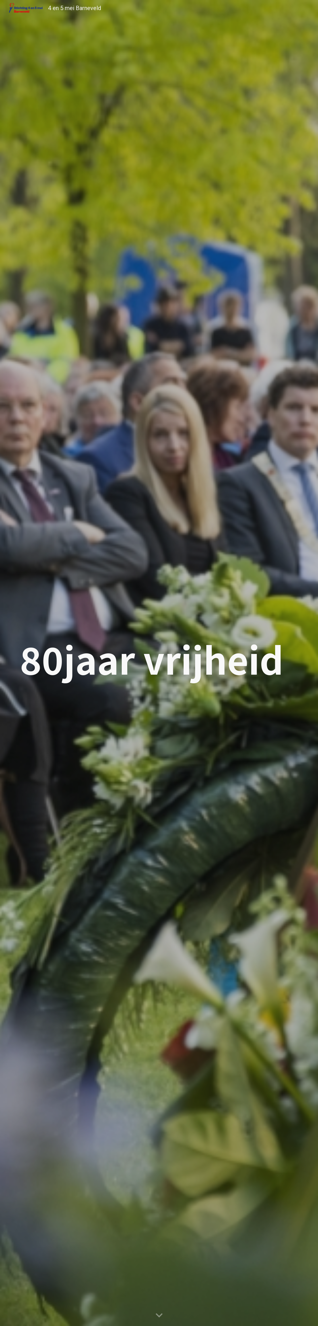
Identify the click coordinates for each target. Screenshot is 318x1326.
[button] (159, 1316)
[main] (159, 658)
